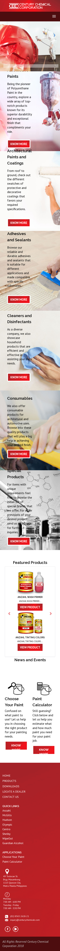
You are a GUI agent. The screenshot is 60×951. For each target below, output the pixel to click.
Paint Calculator (12, 861)
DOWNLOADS (10, 786)
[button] (9, 611)
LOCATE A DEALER (13, 791)
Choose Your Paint (13, 857)
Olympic (7, 824)
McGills (7, 815)
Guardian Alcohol (12, 843)
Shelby (6, 834)
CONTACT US (10, 797)
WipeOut (7, 838)
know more (18, 144)
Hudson (7, 820)
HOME (6, 775)
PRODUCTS (9, 781)
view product (30, 607)
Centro (6, 829)
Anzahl (6, 810)
